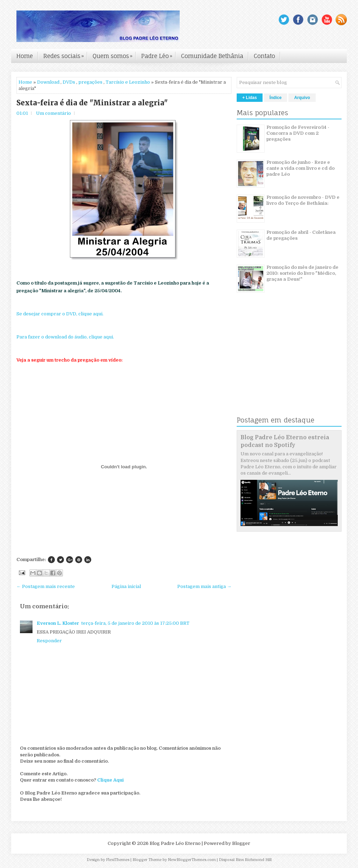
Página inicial (126, 586)
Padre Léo (158, 54)
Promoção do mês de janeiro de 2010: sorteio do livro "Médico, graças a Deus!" (302, 273)
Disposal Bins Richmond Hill (245, 860)
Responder (49, 640)
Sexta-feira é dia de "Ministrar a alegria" (92, 103)
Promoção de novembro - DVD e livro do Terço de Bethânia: (302, 200)
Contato (264, 55)
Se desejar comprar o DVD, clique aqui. (59, 313)
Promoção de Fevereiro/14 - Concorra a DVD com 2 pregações (297, 133)
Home (24, 55)
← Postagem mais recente (45, 586)
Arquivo (302, 97)
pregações (90, 82)
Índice (276, 97)
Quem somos (114, 54)
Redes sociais (65, 54)
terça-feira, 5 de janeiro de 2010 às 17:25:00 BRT (135, 623)
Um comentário (53, 113)
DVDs (69, 82)
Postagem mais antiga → (204, 586)
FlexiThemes (117, 860)
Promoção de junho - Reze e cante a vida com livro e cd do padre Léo (300, 168)
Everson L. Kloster (58, 623)
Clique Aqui (110, 780)
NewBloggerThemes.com (192, 860)
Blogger (241, 843)
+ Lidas (249, 97)
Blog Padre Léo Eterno (175, 843)
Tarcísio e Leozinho (128, 82)
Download (48, 82)
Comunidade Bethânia (212, 55)
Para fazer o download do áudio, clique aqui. (65, 337)
